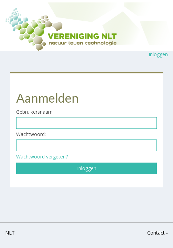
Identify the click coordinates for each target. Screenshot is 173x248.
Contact (156, 232)
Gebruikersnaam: (35, 111)
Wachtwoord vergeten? (42, 156)
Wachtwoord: (31, 134)
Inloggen (158, 54)
